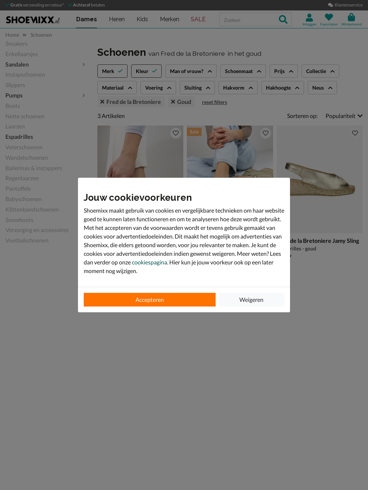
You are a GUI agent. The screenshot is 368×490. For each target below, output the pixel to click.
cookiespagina (149, 262)
